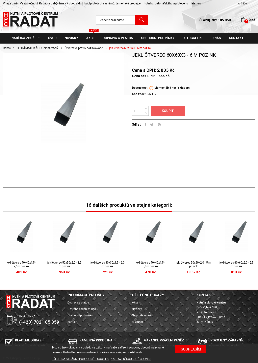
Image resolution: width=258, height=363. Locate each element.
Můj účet (137, 321)
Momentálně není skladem (172, 87)
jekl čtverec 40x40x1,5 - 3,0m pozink (150, 264)
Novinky (137, 309)
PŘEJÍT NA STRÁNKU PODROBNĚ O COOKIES (80, 359)
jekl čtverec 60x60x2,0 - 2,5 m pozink (237, 264)
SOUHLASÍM (191, 349)
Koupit (168, 111)
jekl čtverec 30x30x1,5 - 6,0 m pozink (108, 264)
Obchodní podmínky (80, 315)
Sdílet (145, 125)
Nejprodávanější (142, 315)
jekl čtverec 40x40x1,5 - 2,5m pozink (21, 264)
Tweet (152, 125)
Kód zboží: (139, 94)
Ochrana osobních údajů (83, 309)
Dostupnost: (140, 87)
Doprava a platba (78, 302)
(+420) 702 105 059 (215, 20)
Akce (135, 302)
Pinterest (159, 125)
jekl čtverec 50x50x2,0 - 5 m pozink (193, 264)
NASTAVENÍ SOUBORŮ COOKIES (131, 359)
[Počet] (138, 111)
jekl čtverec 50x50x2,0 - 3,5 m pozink (64, 264)
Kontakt (72, 321)
